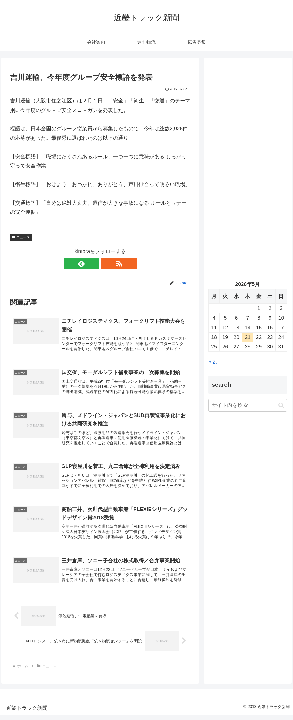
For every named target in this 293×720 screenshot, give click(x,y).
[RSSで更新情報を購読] (106, 263)
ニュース (21, 237)
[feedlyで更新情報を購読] (93, 263)
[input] (247, 405)
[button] (281, 405)
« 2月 (214, 362)
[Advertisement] (247, 116)
